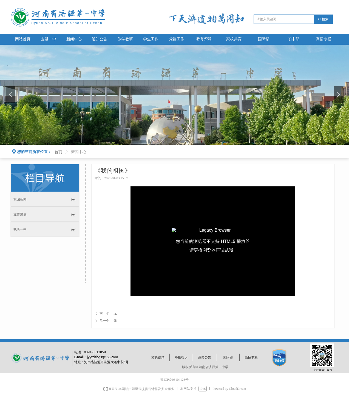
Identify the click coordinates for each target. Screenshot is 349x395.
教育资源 (204, 39)
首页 (58, 152)
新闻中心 (78, 152)
